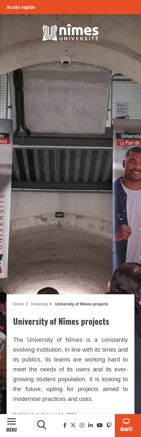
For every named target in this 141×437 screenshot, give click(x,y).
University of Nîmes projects (81, 304)
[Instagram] (82, 425)
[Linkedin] (90, 425)
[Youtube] (100, 425)
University (39, 304)
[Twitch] (109, 425)
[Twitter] (73, 425)
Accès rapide (21, 7)
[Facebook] (65, 425)
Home (18, 304)
